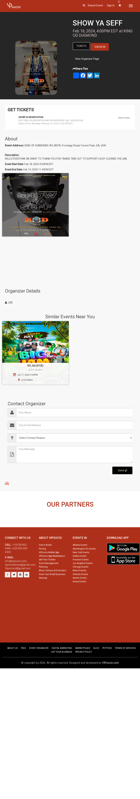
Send (122, 470)
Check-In (100, 46)
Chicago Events (80, 581)
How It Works (45, 560)
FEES (23, 663)
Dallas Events (79, 571)
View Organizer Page (87, 58)
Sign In (110, 5)
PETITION (107, 663)
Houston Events (81, 574)
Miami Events (79, 585)
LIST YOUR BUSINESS (61, 666)
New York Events (81, 567)
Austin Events (80, 592)
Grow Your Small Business (52, 589)
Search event (95, 5)
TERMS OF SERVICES (125, 663)
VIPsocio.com (110, 677)
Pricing (42, 563)
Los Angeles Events (83, 578)
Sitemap (43, 592)
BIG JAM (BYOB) (35, 365)
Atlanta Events (80, 560)
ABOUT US (12, 663)
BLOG (96, 663)
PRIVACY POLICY (83, 666)
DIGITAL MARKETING (62, 663)
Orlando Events (80, 589)
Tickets (82, 46)
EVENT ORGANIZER (38, 663)
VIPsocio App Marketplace (52, 571)
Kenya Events (79, 596)
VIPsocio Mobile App (49, 567)
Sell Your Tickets (47, 574)
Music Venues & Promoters (52, 585)
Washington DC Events (84, 563)
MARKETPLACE (82, 663)
